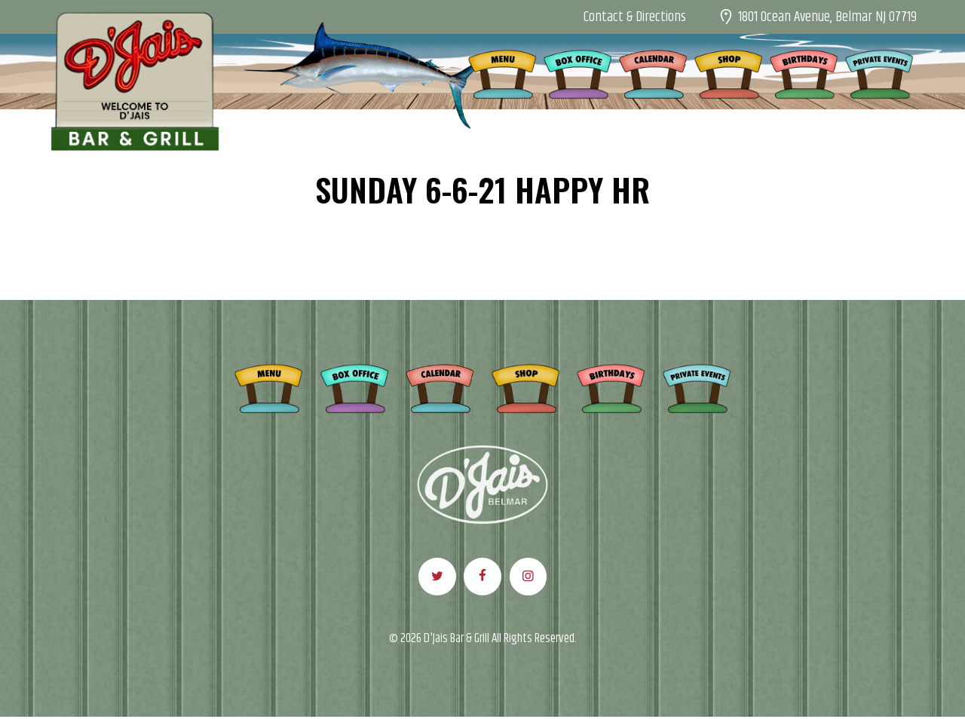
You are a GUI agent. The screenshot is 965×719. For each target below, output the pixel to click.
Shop (525, 386)
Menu (268, 386)
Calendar (439, 386)
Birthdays (610, 386)
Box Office (354, 386)
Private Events (696, 386)
